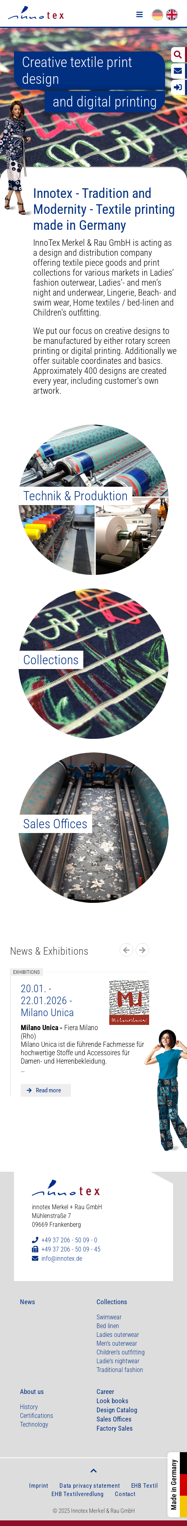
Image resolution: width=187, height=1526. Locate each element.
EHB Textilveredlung (77, 1494)
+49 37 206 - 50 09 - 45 (70, 1249)
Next (142, 950)
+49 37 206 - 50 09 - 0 (69, 1240)
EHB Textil (144, 1486)
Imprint (38, 1486)
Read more (48, 1090)
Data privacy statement (89, 1486)
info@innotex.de (61, 1258)
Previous (126, 950)
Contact (125, 1494)
